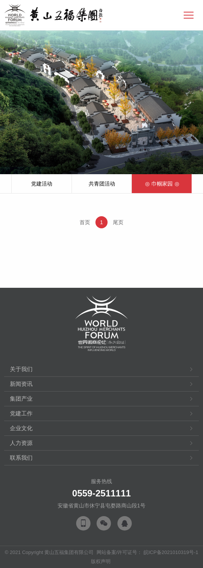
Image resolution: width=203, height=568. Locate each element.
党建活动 (41, 184)
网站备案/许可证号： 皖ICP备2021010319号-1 (147, 552)
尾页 (118, 222)
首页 (85, 222)
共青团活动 (102, 184)
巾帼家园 (162, 184)
